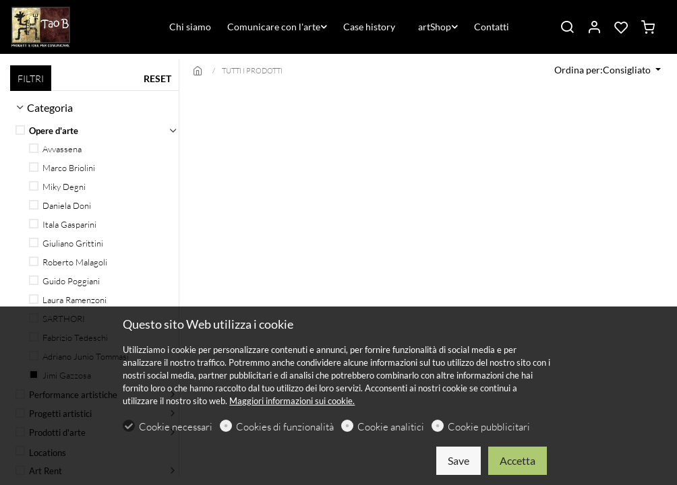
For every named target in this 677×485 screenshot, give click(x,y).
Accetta (517, 460)
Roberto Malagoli (68, 262)
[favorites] (621, 27)
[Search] (567, 27)
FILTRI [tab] (31, 78)
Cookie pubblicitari (489, 426)
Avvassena (55, 148)
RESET (157, 78)
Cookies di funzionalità (285, 426)
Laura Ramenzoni (68, 299)
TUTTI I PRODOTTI (252, 70)
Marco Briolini (62, 167)
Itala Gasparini (62, 224)
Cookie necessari (175, 426)
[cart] (648, 27)
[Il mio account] (594, 27)
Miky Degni (57, 186)
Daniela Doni (60, 205)
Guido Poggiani (64, 281)
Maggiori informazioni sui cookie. (292, 400)
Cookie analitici (390, 426)
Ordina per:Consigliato (603, 69)
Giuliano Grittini (66, 243)
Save (458, 460)
